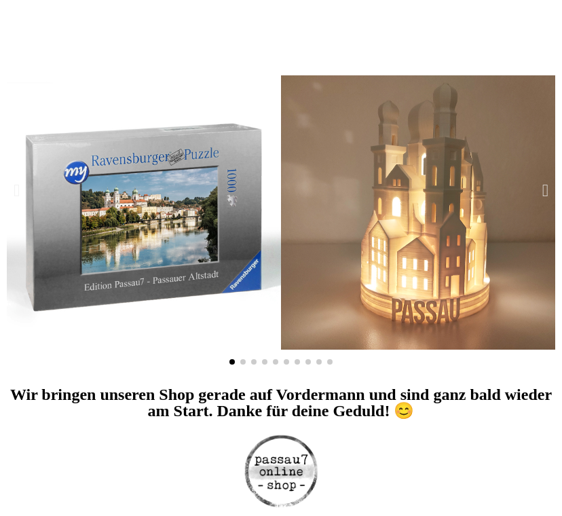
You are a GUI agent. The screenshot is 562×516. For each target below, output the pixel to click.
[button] (17, 190)
